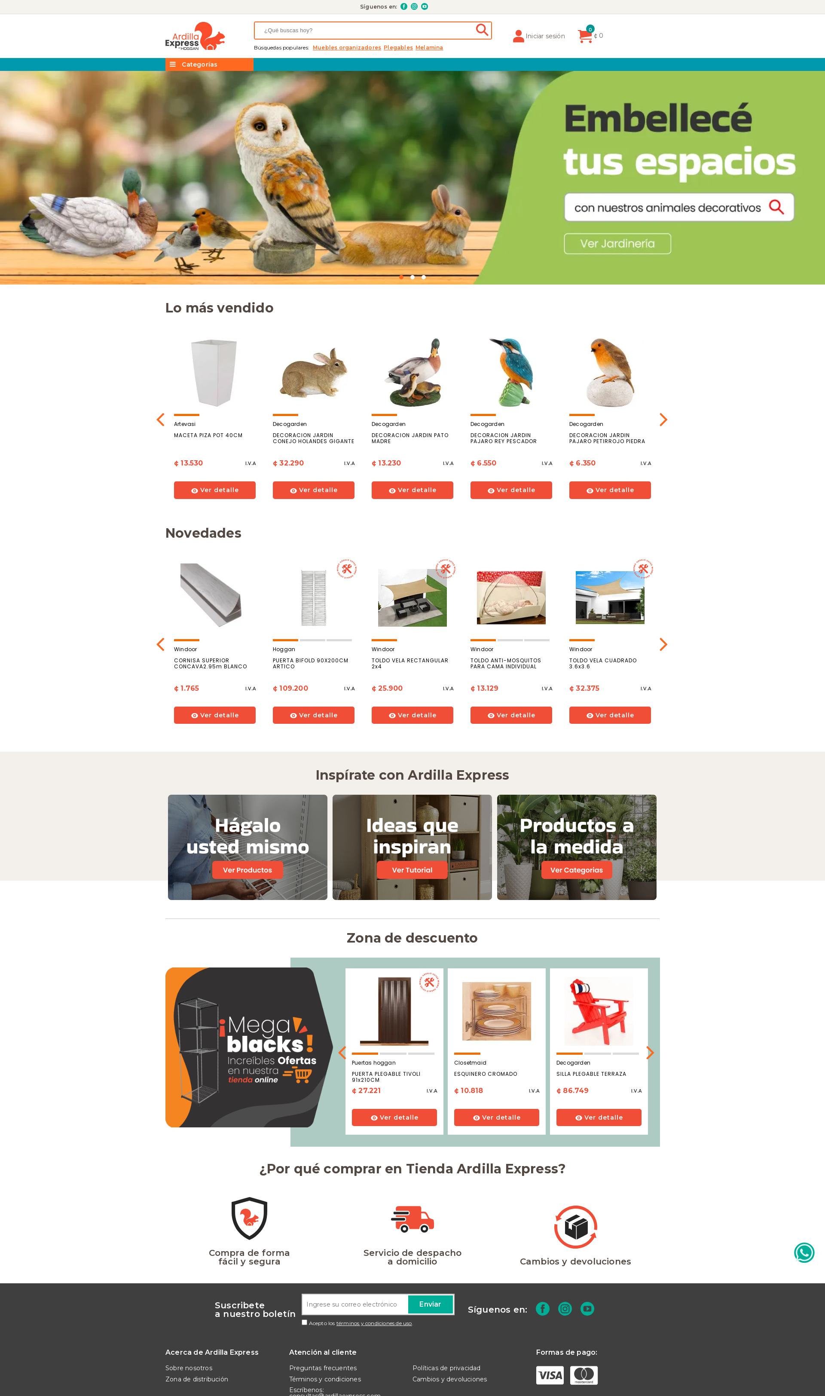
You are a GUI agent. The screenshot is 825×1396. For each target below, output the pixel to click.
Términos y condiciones (325, 1379)
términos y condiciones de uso (374, 1323)
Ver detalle (215, 490)
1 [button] (401, 277)
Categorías (193, 64)
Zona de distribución (196, 1379)
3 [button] (424, 277)
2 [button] (412, 277)
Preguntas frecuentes (323, 1368)
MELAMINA (429, 47)
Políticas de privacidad (446, 1368)
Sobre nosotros (188, 1368)
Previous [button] (161, 416)
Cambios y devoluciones (449, 1379)
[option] (412, 178)
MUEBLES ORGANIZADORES (347, 47)
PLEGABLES (398, 47)
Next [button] (664, 416)
